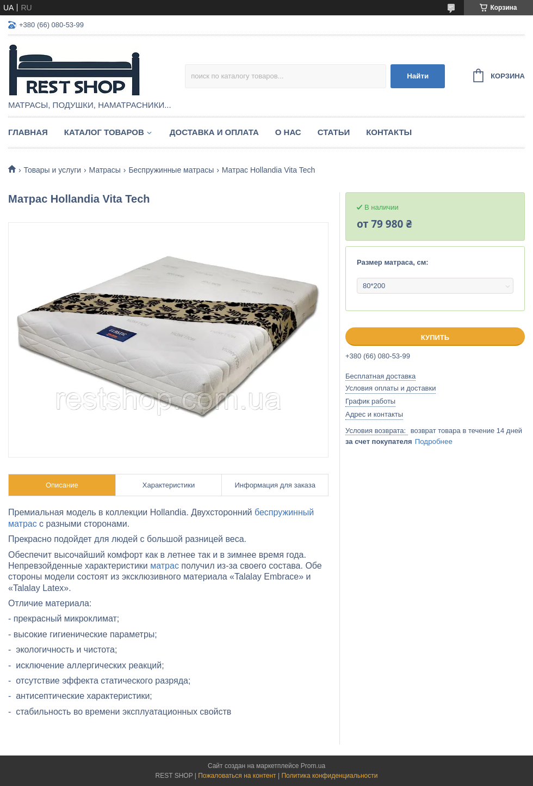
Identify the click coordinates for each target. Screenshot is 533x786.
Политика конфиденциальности (329, 775)
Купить (435, 337)
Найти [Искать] (418, 76)
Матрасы (105, 170)
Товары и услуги (52, 170)
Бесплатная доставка (380, 376)
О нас (288, 132)
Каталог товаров (104, 132)
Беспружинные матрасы (171, 170)
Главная (28, 132)
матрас (164, 565)
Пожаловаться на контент (237, 775)
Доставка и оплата (214, 132)
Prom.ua (313, 766)
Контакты (389, 132)
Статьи (334, 132)
